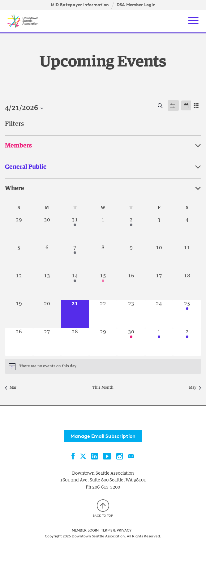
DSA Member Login (136, 4)
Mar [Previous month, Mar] (10, 388)
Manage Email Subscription (103, 436)
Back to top (103, 508)
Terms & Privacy (116, 530)
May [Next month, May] (195, 388)
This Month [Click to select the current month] (103, 388)
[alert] (48, 366)
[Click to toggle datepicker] (24, 108)
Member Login (85, 530)
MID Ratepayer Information (80, 4)
